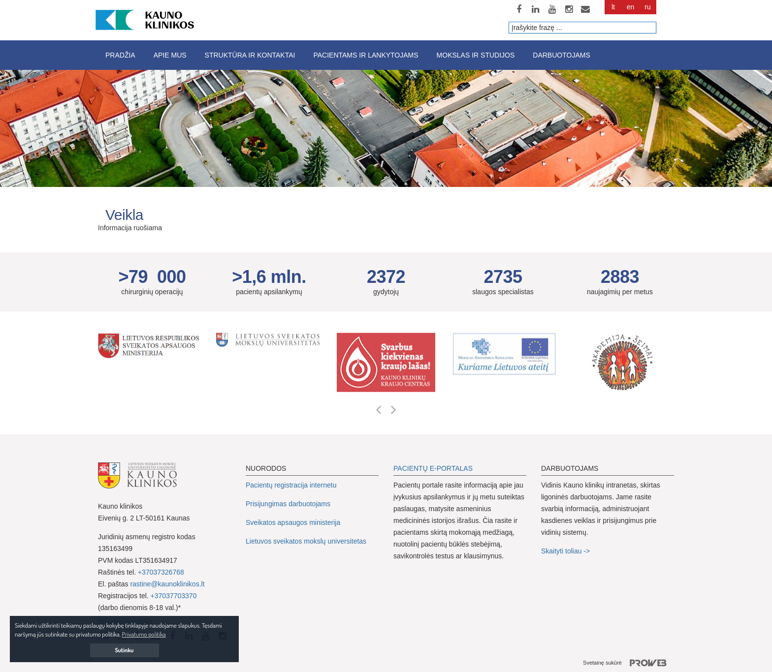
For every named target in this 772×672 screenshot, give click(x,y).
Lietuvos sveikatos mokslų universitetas (306, 541)
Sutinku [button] (124, 650)
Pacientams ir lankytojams (365, 55)
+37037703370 (174, 596)
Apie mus (170, 55)
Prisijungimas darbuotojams (288, 504)
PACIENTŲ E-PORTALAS (433, 468)
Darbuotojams (561, 55)
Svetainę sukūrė (628, 663)
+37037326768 (161, 572)
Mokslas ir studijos (476, 55)
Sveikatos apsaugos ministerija (293, 522)
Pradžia (120, 55)
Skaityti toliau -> (566, 551)
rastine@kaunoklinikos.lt (167, 584)
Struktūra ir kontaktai (250, 55)
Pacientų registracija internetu (291, 485)
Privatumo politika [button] (144, 634)
